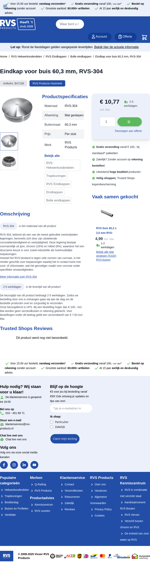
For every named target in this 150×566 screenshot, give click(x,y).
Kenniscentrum (41, 504)
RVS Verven (129, 514)
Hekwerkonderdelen (14, 489)
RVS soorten (40, 510)
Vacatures (98, 490)
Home (3, 56)
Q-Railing (38, 484)
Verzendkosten (71, 490)
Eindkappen (54, 192)
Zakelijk (60, 427)
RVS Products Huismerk (47, 83)
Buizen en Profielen (14, 508)
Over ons (98, 484)
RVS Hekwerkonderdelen (26, 56)
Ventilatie (8, 514)
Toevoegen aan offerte (128, 130)
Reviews (67, 509)
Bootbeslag (9, 502)
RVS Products (41, 490)
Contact (67, 484)
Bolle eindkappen (80, 56)
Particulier (62, 422)
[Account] (100, 37)
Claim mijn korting (65, 439)
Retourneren (70, 496)
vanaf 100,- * (98, 3)
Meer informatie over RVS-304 (18, 276)
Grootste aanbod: (68, 8)
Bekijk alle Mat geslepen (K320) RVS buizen (106, 255)
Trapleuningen (56, 175)
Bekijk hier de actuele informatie (116, 47)
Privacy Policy (101, 509)
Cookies (97, 515)
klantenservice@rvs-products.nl (15, 424)
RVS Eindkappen (56, 56)
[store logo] (18, 24)
